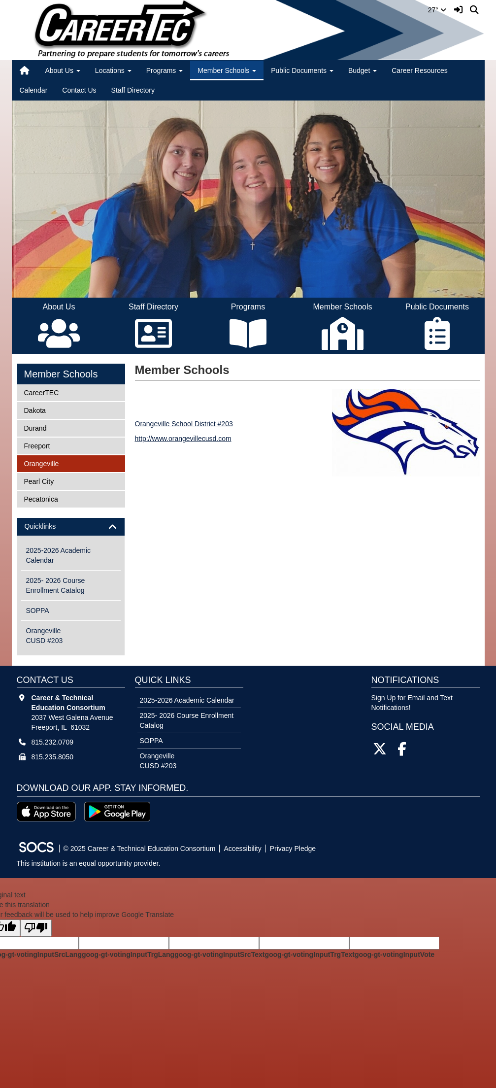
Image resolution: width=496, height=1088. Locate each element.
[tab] (71, 526)
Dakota (37, 409)
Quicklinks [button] (49, 526)
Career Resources (420, 70)
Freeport (37, 445)
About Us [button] (62, 70)
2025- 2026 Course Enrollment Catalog (55, 585)
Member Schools (61, 374)
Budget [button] (362, 70)
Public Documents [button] (302, 70)
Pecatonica (41, 498)
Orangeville (41, 463)
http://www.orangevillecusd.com (183, 438)
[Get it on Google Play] (117, 811)
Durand (37, 427)
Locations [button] (113, 70)
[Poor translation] (36, 928)
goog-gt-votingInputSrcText (219, 954)
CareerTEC (41, 392)
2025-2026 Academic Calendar (58, 555)
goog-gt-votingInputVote (394, 954)
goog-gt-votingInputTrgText (309, 954)
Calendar (34, 90)
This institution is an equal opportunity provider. (89, 863)
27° (437, 10)
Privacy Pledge (293, 848)
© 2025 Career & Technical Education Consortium (140, 848)
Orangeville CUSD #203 (44, 636)
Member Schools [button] (227, 70)
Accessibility (242, 848)
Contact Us (79, 90)
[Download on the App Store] (46, 811)
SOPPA (37, 610)
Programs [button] (164, 70)
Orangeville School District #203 (184, 424)
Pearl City (39, 480)
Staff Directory (133, 90)
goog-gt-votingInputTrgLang (128, 954)
